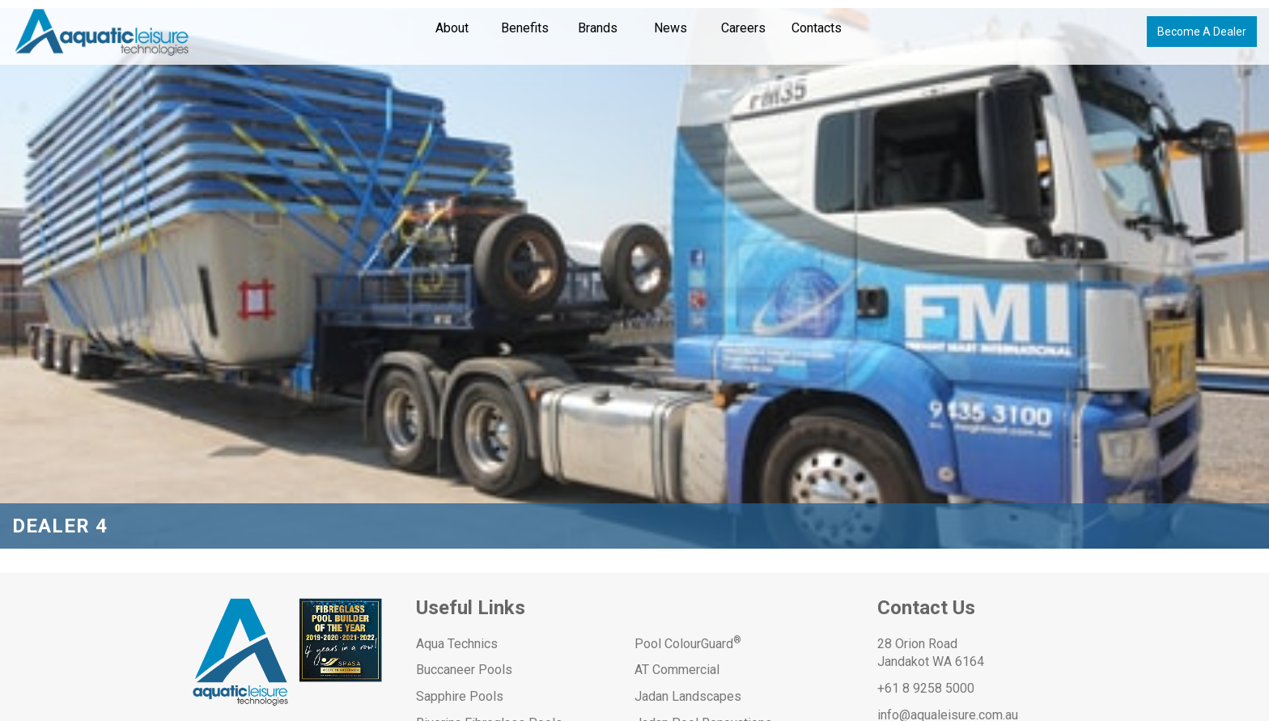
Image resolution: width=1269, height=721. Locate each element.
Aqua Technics (457, 643)
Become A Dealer (1201, 31)
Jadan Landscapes (687, 696)
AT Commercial (676, 669)
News (670, 28)
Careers (743, 28)
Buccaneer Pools (464, 669)
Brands (598, 28)
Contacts (817, 28)
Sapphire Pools (459, 696)
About (452, 28)
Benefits (525, 28)
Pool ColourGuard (687, 643)
